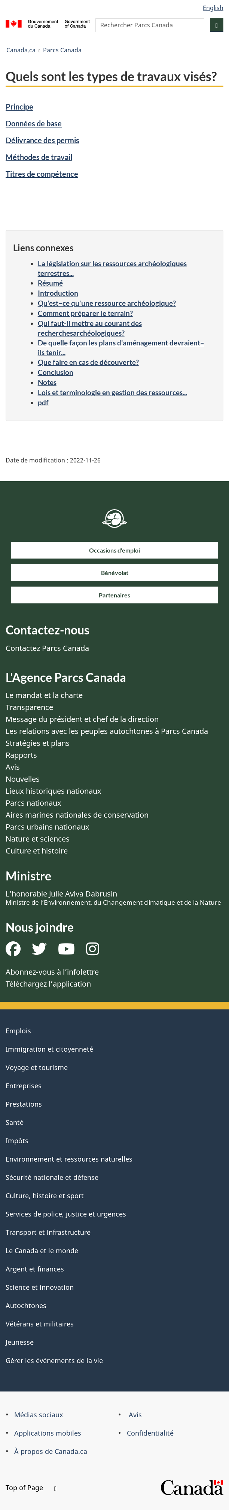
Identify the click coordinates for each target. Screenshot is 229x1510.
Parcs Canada (62, 50)
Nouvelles (23, 779)
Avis (13, 767)
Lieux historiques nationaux (53, 791)
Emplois (18, 1030)
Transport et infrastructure (48, 1232)
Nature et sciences (38, 839)
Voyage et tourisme (37, 1067)
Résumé (50, 283)
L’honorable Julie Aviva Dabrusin (113, 898)
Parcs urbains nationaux (47, 827)
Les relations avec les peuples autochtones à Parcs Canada (107, 731)
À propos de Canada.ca (50, 1451)
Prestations (24, 1104)
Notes (47, 382)
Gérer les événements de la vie (54, 1360)
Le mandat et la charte (44, 695)
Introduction (58, 293)
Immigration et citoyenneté (49, 1049)
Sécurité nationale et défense (52, 1177)
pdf (43, 402)
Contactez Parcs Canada (47, 648)
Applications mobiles (47, 1432)
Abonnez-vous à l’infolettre (52, 972)
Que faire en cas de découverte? (88, 362)
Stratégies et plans (38, 743)
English (213, 8)
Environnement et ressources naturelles (69, 1158)
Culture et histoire (37, 851)
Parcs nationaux (33, 803)
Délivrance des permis (42, 140)
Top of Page (31, 1487)
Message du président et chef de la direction (82, 719)
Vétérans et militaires (40, 1323)
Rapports (21, 755)
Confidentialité (150, 1432)
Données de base (34, 123)
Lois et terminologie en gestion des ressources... (112, 392)
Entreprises (24, 1085)
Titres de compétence (42, 173)
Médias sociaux (38, 1414)
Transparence (29, 707)
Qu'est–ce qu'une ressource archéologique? (107, 303)
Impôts (17, 1140)
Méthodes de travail (39, 157)
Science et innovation (40, 1287)
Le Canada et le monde (42, 1250)
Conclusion (55, 372)
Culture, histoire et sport (45, 1195)
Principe (19, 106)
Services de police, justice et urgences (66, 1213)
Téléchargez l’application (48, 984)
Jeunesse (20, 1342)
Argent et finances (35, 1268)
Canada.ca (21, 50)
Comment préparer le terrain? (85, 313)
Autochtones (26, 1305)
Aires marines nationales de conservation (77, 815)
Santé (15, 1122)
